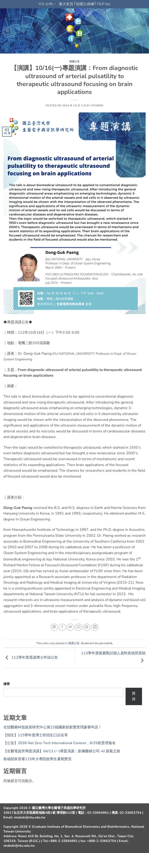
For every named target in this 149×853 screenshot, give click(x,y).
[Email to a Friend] (78, 627)
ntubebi (97, 105)
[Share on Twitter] (70, 627)
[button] (7, 31)
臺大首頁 (66, 4)
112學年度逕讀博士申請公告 (30, 657)
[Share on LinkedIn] (95, 627)
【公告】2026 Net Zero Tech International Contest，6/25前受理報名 (59, 743)
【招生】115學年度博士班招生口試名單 (35, 735)
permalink (105, 643)
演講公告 (74, 61)
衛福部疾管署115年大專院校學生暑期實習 (37, 759)
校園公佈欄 (85, 4)
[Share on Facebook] (62, 627)
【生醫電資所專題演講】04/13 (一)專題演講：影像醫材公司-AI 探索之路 (61, 751)
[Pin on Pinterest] (86, 627)
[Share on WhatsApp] (54, 627)
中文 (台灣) (47, 4)
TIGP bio (103, 4)
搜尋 (6, 684)
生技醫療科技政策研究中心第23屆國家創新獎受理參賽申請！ (52, 727)
